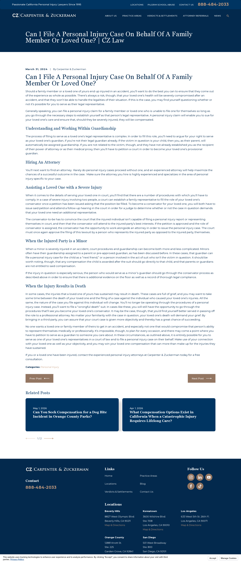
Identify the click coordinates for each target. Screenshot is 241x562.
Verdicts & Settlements (119, 491)
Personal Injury (50, 367)
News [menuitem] (217, 16)
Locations (136, 4)
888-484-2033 (213, 4)
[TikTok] (200, 486)
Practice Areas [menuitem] (131, 16)
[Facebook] (191, 486)
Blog (143, 483)
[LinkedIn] (200, 477)
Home (108, 475)
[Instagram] (191, 477)
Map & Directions (115, 525)
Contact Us (186, 4)
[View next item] (48, 438)
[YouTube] (209, 477)
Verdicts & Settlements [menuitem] (162, 16)
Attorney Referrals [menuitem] (195, 16)
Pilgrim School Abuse (161, 4)
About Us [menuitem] (111, 16)
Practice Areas (148, 475)
